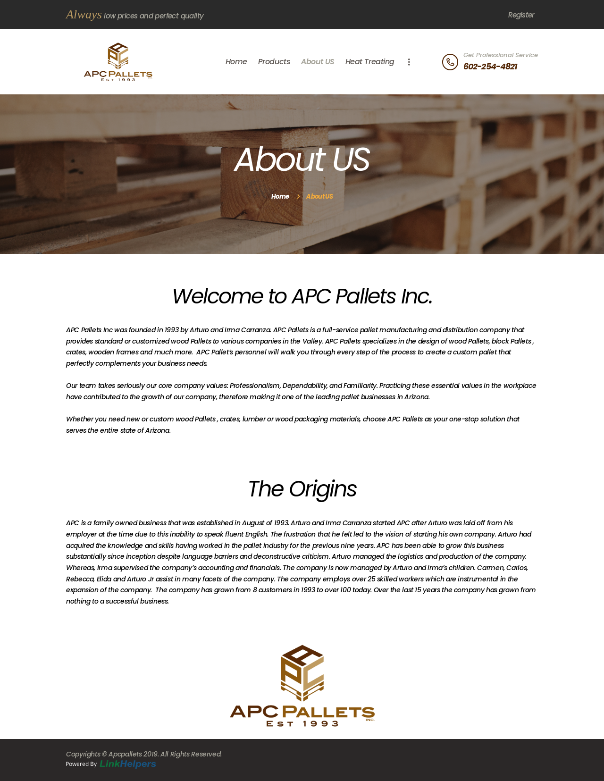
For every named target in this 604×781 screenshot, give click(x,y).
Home (280, 196)
